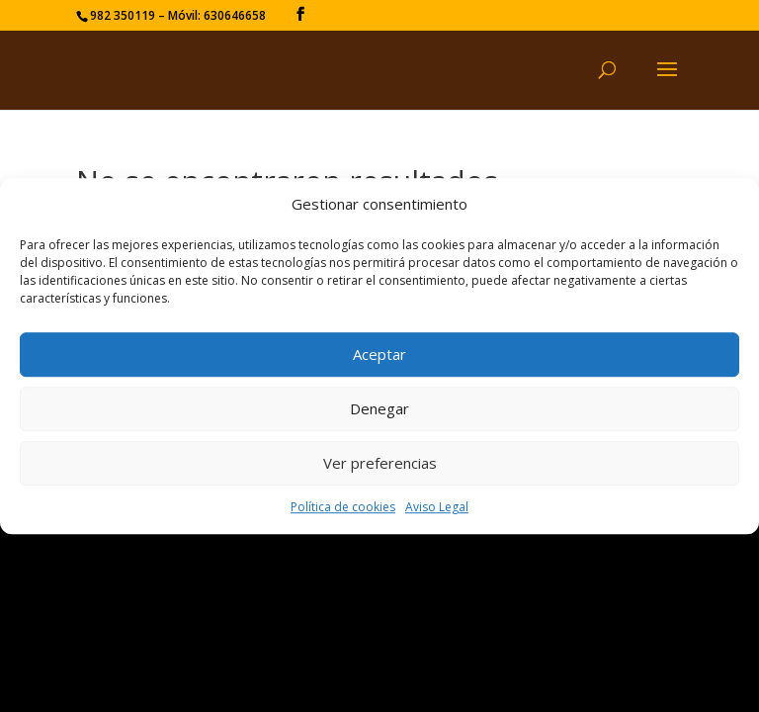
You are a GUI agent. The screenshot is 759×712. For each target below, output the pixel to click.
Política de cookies (343, 506)
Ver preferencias (380, 464)
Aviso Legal (436, 506)
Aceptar (379, 355)
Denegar (379, 409)
